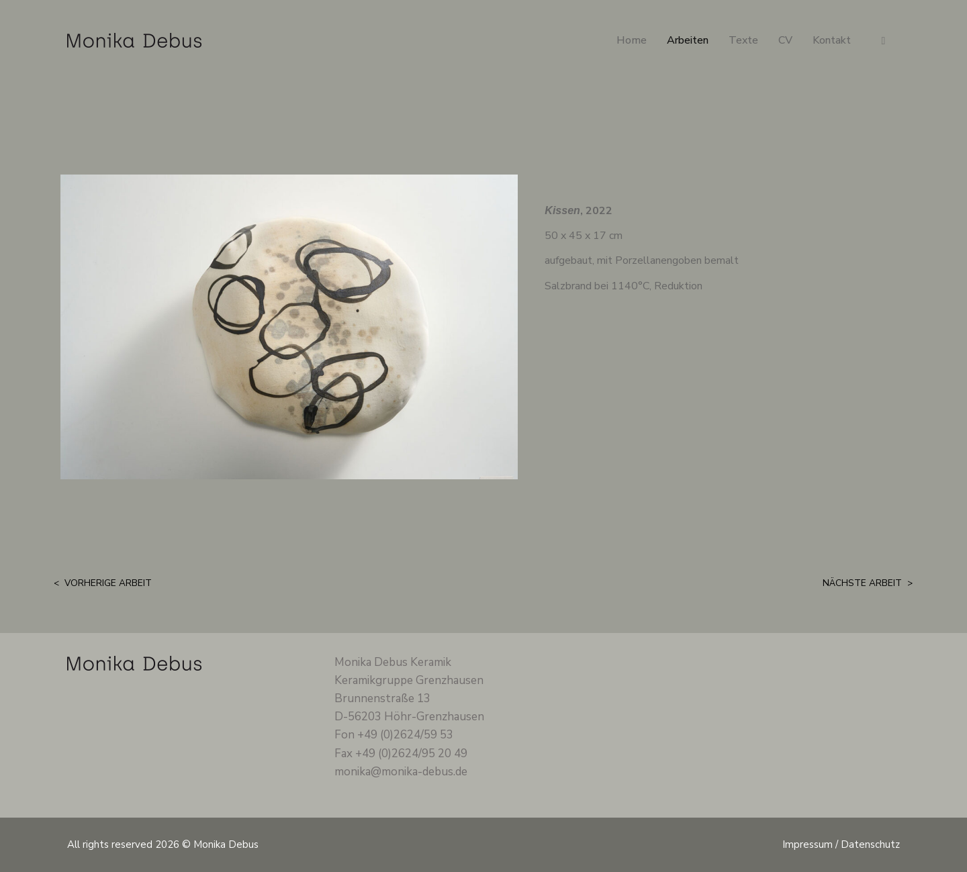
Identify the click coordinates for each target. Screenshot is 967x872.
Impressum (807, 844)
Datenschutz (870, 844)
